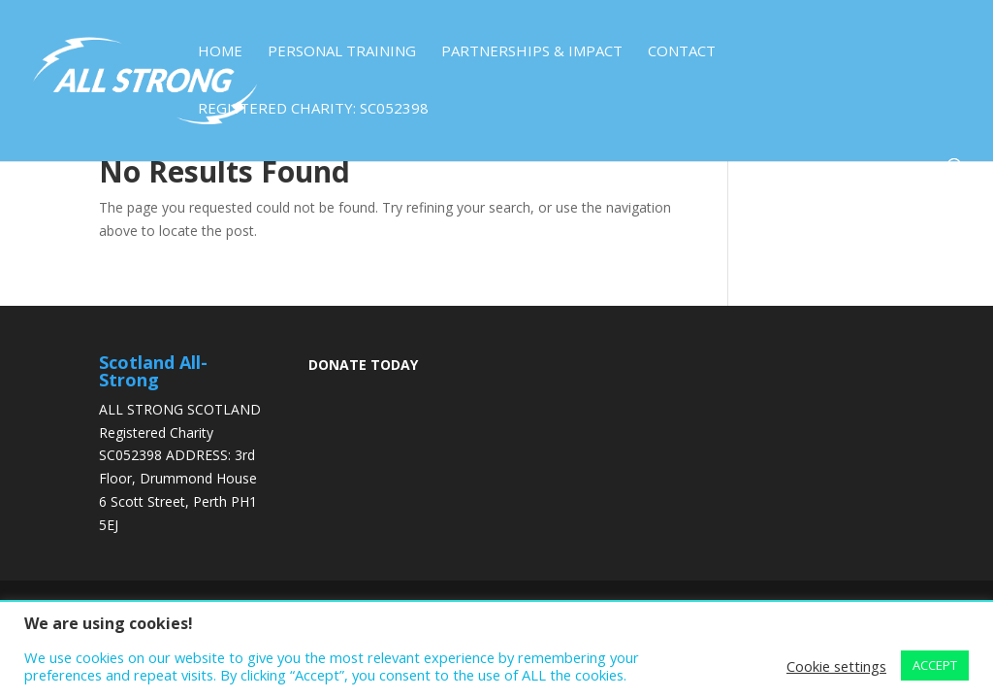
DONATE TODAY (363, 364)
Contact (682, 52)
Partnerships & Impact (532, 52)
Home (220, 52)
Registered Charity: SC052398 (313, 109)
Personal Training (342, 52)
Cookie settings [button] (836, 666)
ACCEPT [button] (935, 665)
